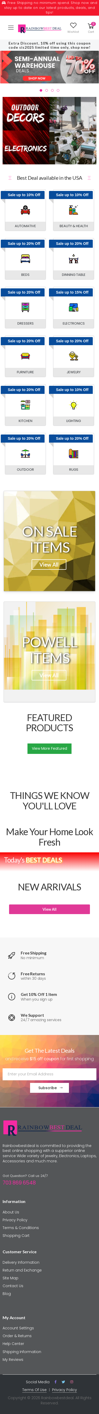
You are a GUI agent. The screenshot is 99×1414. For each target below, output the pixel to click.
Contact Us (13, 1285)
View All (49, 564)
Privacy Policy (15, 1220)
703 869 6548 (19, 1182)
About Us (11, 1212)
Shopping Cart (16, 1235)
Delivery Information (21, 1262)
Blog (7, 1293)
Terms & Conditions (21, 1227)
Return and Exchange (22, 1270)
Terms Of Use (34, 1389)
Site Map (10, 1278)
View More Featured (49, 748)
